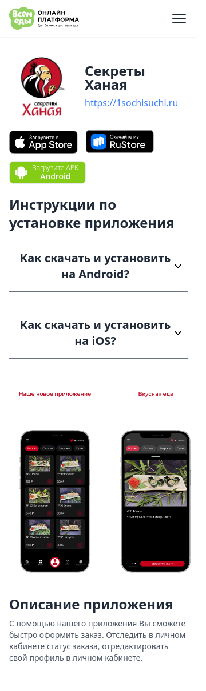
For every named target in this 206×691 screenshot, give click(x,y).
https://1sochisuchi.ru (131, 103)
